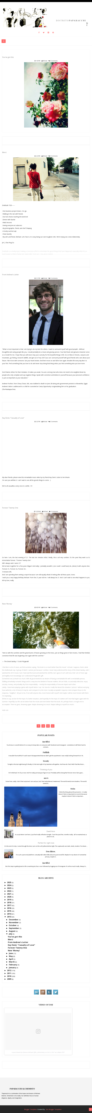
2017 (9, 905)
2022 (9, 891)
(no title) (46, 741)
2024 (9, 885)
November (14, 922)
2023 (9, 888)
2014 (9, 914)
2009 (9, 979)
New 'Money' (14, 950)
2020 (9, 896)
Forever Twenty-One (17, 948)
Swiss (72, 788)
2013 (9, 916)
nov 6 (46, 778)
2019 (9, 899)
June (11, 953)
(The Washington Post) (8, 389)
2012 (9, 970)
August (12, 931)
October (13, 925)
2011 (9, 973)
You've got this (15, 936)
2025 (9, 882)
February (13, 964)
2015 (9, 911)
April (11, 959)
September (14, 928)
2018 (9, 902)
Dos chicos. (50, 851)
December (14, 919)
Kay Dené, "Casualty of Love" (21, 945)
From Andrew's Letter (18, 942)
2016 (9, 908)
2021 (9, 894)
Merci (10, 939)
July (11, 934)
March (12, 962)
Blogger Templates (30, 1109)
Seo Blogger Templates (54, 1109)
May (11, 956)
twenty (46, 761)
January (12, 967)
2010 (9, 976)
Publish (46, 752)
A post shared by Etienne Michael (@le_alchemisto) (28, 1052)
